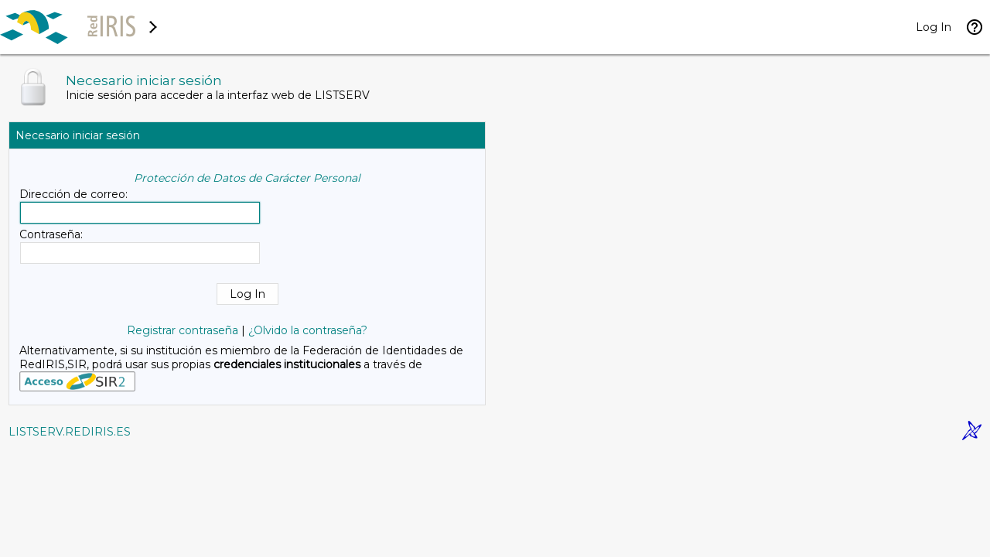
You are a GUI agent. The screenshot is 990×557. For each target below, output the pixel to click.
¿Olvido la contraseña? (307, 330)
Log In (933, 27)
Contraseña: (51, 234)
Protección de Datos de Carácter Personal (247, 178)
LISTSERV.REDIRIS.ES (70, 432)
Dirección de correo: (73, 194)
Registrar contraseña (182, 330)
